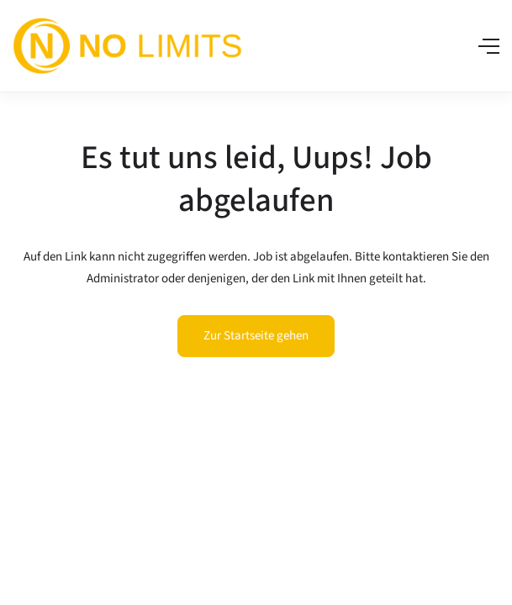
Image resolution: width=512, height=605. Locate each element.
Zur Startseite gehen (256, 336)
